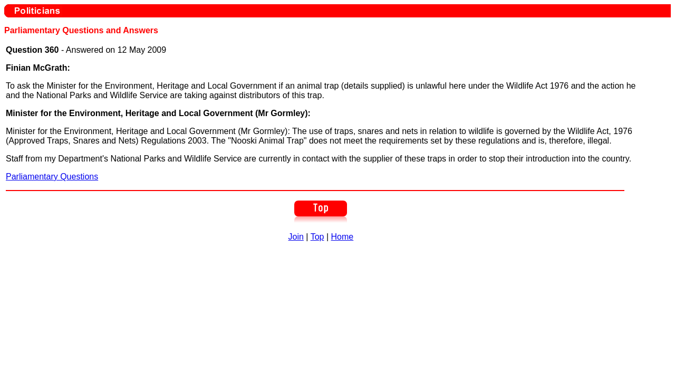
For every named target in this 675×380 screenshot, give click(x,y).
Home (342, 236)
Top (317, 236)
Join (296, 236)
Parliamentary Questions (52, 176)
